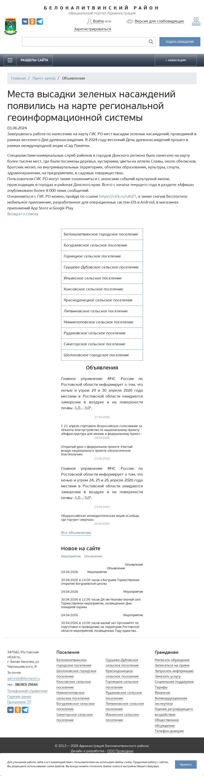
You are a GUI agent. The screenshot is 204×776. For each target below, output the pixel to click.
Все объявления (76, 532)
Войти (98, 21)
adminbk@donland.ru (23, 678)
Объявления (93, 556)
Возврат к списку (22, 214)
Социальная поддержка (174, 682)
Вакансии (162, 693)
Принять (186, 764)
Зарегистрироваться (92, 29)
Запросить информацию (174, 671)
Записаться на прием (172, 665)
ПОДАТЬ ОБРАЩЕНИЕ (180, 41)
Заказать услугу (168, 676)
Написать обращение (172, 660)
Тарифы (161, 687)
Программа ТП (19, 702)
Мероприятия (71, 556)
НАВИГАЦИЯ (176, 60)
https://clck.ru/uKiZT (117, 196)
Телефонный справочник (27, 691)
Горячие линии (19, 696)
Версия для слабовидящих (159, 21)
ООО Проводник (120, 751)
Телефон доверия (169, 731)
